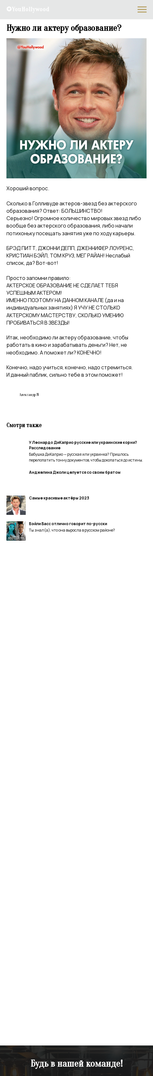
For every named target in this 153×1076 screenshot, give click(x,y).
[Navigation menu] (142, 9)
